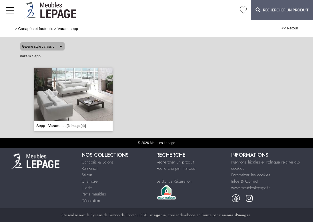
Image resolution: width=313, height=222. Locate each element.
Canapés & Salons (98, 162)
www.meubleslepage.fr (250, 188)
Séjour (87, 175)
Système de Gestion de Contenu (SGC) (128, 215)
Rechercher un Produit (282, 10)
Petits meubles (94, 194)
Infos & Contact (244, 181)
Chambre (89, 181)
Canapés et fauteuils (35, 29)
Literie (87, 188)
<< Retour (289, 28)
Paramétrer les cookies (250, 175)
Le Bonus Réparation (174, 181)
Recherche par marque (175, 168)
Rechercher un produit (175, 162)
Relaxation (90, 168)
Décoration (91, 200)
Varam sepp (67, 29)
